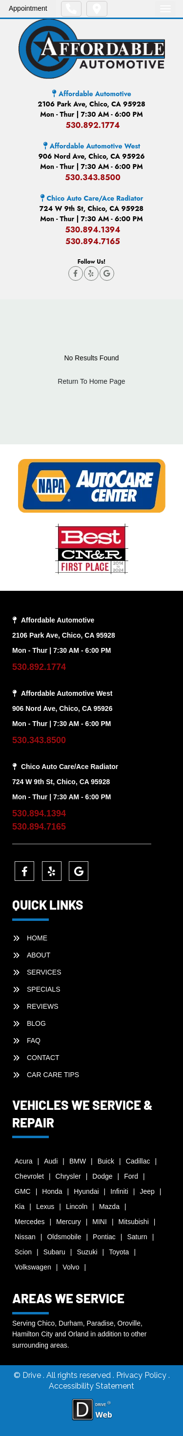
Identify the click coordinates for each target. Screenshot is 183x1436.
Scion (23, 1252)
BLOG (36, 1023)
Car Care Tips (53, 1075)
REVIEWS (43, 1006)
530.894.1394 (92, 229)
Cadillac (138, 1161)
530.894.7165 (92, 241)
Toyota (119, 1252)
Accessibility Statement (91, 1386)
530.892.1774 (92, 125)
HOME (37, 938)
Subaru (54, 1252)
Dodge (102, 1176)
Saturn (137, 1237)
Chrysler (68, 1176)
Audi (51, 1161)
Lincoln (76, 1206)
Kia (19, 1206)
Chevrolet (29, 1176)
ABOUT (38, 955)
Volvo (70, 1267)
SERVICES (44, 972)
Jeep (147, 1191)
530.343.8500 (93, 177)
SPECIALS (43, 989)
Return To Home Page (91, 381)
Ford (131, 1176)
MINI (99, 1222)
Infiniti (119, 1191)
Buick (106, 1161)
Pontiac (104, 1237)
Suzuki (87, 1252)
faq (34, 1040)
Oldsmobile (64, 1237)
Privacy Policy (142, 1375)
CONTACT (43, 1057)
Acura (24, 1161)
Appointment (28, 8)
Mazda (109, 1206)
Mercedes (29, 1222)
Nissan (25, 1237)
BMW (77, 1161)
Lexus (45, 1206)
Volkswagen (33, 1267)
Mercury (68, 1222)
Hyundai (86, 1191)
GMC (23, 1191)
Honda (52, 1191)
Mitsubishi (134, 1222)
